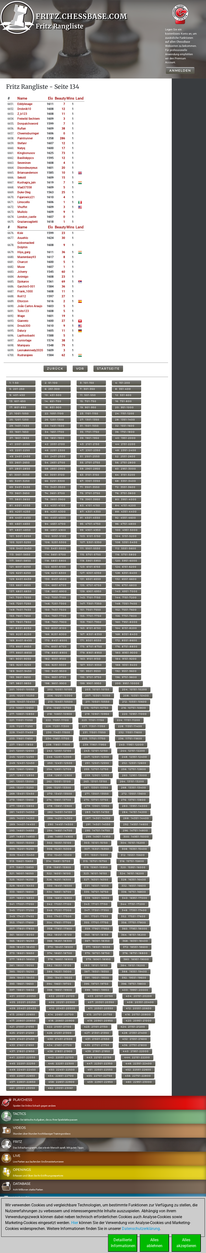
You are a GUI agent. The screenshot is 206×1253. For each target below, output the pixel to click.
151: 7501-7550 (90, 609)
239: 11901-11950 (94, 744)
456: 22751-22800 (138, 1075)
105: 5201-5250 (20, 542)
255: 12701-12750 (96, 769)
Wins (70, 98)
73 (63, 153)
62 (63, 355)
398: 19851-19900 (59, 990)
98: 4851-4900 (55, 530)
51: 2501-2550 (90, 456)
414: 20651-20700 (61, 1014)
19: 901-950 (88, 407)
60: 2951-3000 (125, 468)
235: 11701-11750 (94, 738)
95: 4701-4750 (90, 523)
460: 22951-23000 (139, 1082)
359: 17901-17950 (97, 928)
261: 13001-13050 (22, 781)
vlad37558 (24, 187)
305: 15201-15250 (22, 849)
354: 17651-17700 (59, 922)
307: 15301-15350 (96, 849)
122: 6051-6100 (55, 566)
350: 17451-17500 (59, 916)
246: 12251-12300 (59, 757)
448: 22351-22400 (139, 1063)
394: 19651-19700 (59, 983)
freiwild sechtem (28, 118)
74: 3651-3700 (55, 493)
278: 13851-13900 (59, 806)
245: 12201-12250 (22, 757)
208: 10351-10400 (136, 695)
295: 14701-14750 (97, 830)
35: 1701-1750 (89, 432)
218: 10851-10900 (59, 714)
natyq (21, 148)
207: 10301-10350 (98, 695)
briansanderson (27, 172)
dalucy (21, 330)
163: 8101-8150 (90, 628)
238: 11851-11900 (58, 744)
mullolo (22, 212)
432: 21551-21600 (134, 1039)
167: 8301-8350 (91, 634)
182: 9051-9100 (55, 658)
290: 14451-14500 (60, 824)
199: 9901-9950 (91, 683)
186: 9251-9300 (56, 665)
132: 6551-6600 (126, 579)
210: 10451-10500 (60, 701)
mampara (23, 345)
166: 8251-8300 (56, 634)
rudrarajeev (25, 355)
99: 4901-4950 (90, 530)
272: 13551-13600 (134, 793)
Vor (80, 368)
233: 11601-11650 (21, 738)
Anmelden (180, 70)
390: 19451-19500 (59, 977)
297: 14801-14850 (22, 836)
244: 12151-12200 (133, 750)
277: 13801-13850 (22, 806)
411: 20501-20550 (100, 1008)
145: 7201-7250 (20, 603)
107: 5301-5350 (91, 542)
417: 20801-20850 (23, 1020)
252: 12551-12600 (134, 763)
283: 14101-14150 (97, 812)
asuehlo (22, 238)
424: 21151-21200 (133, 1026)
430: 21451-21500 (60, 1039)
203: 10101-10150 (97, 689)
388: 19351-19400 (134, 971)
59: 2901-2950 (90, 468)
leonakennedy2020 (30, 350)
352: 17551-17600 (133, 916)
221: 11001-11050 (21, 720)
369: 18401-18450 (22, 947)
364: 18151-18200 (133, 934)
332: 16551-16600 (134, 885)
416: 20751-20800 (138, 1014)
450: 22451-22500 (62, 1069)
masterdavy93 (26, 257)
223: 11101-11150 (93, 720)
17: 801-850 (18, 407)
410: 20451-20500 (62, 1008)
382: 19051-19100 (59, 965)
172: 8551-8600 (126, 640)
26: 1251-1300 (54, 419)
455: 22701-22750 (99, 1075)
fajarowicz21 (26, 197)
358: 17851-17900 (59, 928)
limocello (23, 202)
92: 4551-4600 (125, 517)
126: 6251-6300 (55, 573)
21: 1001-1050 (19, 413)
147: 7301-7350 (91, 603)
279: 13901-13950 (97, 806)
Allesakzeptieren (186, 1243)
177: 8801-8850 (21, 652)
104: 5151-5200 (126, 536)
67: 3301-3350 (90, 481)
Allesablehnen (154, 1243)
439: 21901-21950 (97, 1051)
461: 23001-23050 (22, 1088)
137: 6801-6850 (21, 591)
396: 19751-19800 (133, 983)
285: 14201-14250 (22, 818)
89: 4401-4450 (20, 517)
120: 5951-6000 (126, 560)
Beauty (60, 98)
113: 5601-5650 (20, 554)
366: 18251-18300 (59, 941)
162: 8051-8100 (56, 628)
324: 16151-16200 (132, 873)
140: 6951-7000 (126, 591)
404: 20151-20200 (139, 996)
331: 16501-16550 (97, 885)
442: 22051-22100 (61, 1057)
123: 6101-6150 (90, 566)
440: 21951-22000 (136, 1051)
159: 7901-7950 (91, 622)
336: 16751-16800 (133, 891)
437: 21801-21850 (22, 1051)
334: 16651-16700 (59, 891)
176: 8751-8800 (126, 646)
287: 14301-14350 (98, 818)
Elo (50, 98)
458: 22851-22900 (61, 1082)
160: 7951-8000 (126, 622)
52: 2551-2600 (125, 456)
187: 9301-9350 (91, 665)
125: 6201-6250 (20, 573)
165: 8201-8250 (21, 634)
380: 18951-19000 (136, 959)
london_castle (26, 217)
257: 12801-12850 (22, 775)
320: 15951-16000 (133, 867)
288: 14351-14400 (136, 818)
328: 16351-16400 (133, 879)
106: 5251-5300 (56, 542)
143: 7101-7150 (90, 597)
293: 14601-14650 (22, 830)
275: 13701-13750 (96, 799)
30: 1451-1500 (55, 425)
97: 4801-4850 (20, 530)
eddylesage (24, 104)
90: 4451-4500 (55, 517)
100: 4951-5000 (126, 530)
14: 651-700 (53, 401)
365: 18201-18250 (22, 941)
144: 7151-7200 (126, 597)
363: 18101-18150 (97, 934)
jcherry (22, 272)
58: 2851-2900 (55, 468)
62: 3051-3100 (55, 474)
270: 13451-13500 (59, 793)
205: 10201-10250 (22, 695)
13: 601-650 (18, 401)
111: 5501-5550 (90, 548)
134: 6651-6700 (56, 585)
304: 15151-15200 (133, 842)
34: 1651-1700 (54, 432)
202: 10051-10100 (59, 689)
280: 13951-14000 (135, 806)
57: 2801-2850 (20, 468)
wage (21, 316)
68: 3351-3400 (125, 481)
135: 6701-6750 (91, 585)
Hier (74, 1222)
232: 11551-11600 (130, 732)
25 (63, 192)
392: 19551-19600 (134, 977)
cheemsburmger (28, 133)
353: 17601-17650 (22, 922)
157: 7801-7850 (21, 622)
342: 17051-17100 (59, 904)
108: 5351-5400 (126, 542)
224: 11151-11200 (128, 720)
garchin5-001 (26, 286)
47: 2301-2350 (90, 450)
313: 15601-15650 (22, 861)
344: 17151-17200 (133, 904)
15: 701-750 (88, 401)
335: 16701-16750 (96, 891)
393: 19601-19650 (22, 983)
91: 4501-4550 (90, 517)
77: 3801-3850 (20, 499)
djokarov (23, 281)
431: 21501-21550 (97, 1039)
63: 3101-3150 (89, 474)
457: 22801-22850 (23, 1082)
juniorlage (24, 340)
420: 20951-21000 (139, 1020)
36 (63, 252)
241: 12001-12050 (22, 750)
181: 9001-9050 (20, 658)
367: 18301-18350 (97, 941)
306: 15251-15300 (59, 849)
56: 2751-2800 (125, 462)
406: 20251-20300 (62, 1002)
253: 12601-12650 (22, 769)
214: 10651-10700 (59, 707)
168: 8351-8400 (126, 634)
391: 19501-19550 (97, 977)
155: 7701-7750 (91, 615)
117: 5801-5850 (20, 560)
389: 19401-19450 (22, 977)
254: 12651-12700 (59, 769)
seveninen (24, 163)
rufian (21, 128)
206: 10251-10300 (60, 695)
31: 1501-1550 (89, 425)
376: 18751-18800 (135, 953)
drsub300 (23, 325)
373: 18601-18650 (22, 953)
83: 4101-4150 (90, 505)
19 (63, 316)
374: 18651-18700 (59, 953)
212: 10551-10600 (134, 701)
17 (63, 148)
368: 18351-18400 (135, 941)
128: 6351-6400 (126, 573)
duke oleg (24, 192)
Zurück (55, 368)
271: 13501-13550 (97, 793)
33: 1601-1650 (19, 432)
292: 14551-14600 (135, 824)
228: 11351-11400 (130, 726)
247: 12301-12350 (96, 757)
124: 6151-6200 (126, 566)
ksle (20, 233)
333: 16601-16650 (22, 891)
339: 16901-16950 (97, 898)
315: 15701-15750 (95, 861)
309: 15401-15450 (22, 855)
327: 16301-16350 (96, 879)
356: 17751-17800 (133, 922)
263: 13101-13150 (95, 781)
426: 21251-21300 (59, 1032)
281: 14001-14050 (22, 812)
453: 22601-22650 (22, 1075)
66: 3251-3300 (55, 481)
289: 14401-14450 (22, 824)
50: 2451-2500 (55, 456)
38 (63, 128)
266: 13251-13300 (59, 787)
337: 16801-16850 (22, 898)
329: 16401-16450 (22, 885)
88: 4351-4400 (126, 511)
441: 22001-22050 (22, 1057)
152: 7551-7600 (126, 609)
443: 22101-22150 (99, 1057)
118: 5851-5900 (55, 560)
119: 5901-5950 (90, 560)
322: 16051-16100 (59, 873)
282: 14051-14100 (59, 812)
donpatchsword (27, 123)
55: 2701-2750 (90, 462)
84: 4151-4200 (125, 505)
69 (63, 281)
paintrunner (25, 138)
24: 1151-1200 (124, 413)
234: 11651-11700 (57, 738)
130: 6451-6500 (56, 579)
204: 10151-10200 (134, 689)
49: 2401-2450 (20, 456)
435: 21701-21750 (97, 1045)
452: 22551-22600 (138, 1069)
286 (62, 138)
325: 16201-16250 (22, 879)
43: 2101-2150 (90, 444)
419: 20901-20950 (100, 1020)
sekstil (21, 177)
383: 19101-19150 (96, 965)
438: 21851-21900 (60, 1051)
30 (63, 238)
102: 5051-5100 (55, 536)
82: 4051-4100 (55, 505)
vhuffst (22, 207)
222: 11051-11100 (57, 720)
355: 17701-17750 (96, 922)
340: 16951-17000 (134, 898)
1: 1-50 (14, 382)
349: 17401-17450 (22, 916)
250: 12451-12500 (59, 763)
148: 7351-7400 (126, 603)
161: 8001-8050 (21, 628)
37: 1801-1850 (19, 438)
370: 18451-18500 (60, 947)
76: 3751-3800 (125, 493)
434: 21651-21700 (59, 1045)
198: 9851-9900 (56, 683)
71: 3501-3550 (90, 487)
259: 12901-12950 (97, 775)
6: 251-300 (52, 389)
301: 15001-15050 (22, 842)
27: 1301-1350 (89, 419)
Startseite (108, 368)
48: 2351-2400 (125, 450)
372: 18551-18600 (135, 947)
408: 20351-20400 (140, 1002)
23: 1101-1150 (89, 413)
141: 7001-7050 (20, 597)
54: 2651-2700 (55, 462)
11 (63, 114)
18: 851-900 (53, 407)
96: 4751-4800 (125, 523)
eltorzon (22, 301)
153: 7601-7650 (20, 615)
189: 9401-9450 (21, 671)
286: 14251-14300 (60, 818)
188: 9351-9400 (126, 665)
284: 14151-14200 (134, 812)
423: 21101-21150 (96, 1026)
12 (63, 109)
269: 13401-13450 (22, 793)
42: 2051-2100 (55, 444)
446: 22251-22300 (61, 1063)
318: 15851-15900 (59, 867)
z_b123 (22, 114)
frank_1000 (25, 291)
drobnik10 (24, 109)
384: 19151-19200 (133, 965)
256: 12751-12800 (133, 769)
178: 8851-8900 (56, 652)
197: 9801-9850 (21, 683)
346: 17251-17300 (59, 910)
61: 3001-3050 (20, 474)
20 (63, 168)
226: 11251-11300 (57, 726)
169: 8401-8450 (21, 640)
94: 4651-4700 (55, 523)
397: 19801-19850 (22, 990)
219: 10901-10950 (97, 714)
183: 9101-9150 (90, 658)
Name (22, 98)
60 (63, 272)
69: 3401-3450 (20, 487)
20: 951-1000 (124, 407)
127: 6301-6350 (91, 573)
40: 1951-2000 (125, 438)
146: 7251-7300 (56, 603)
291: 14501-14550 (98, 824)
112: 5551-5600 (125, 548)
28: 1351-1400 (125, 419)
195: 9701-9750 (91, 677)
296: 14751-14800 (135, 830)
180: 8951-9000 (126, 652)
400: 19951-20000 (135, 990)
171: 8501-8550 (91, 640)
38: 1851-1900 (55, 438)
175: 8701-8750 (91, 646)
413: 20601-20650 (22, 1014)
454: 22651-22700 (61, 1075)
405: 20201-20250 (23, 1002)
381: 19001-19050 (22, 965)
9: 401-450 (17, 395)
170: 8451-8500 (56, 640)
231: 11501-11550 (94, 732)
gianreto (22, 321)
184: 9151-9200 (126, 658)
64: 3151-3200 (125, 474)
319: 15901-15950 (96, 867)
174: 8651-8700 (56, 646)
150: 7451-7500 (56, 609)
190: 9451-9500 (56, 671)
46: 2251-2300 (55, 450)
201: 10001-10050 (22, 689)
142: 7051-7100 (55, 597)
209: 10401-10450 (22, 701)
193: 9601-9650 (20, 677)
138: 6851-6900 (56, 591)
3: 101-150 (87, 382)
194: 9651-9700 (56, 677)
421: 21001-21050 (22, 1026)
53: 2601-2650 (20, 462)
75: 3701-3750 (90, 493)
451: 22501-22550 (100, 1069)
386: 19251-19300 (59, 971)
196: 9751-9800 (126, 677)
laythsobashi (26, 335)
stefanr (22, 143)
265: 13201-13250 (22, 787)
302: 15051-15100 (59, 842)
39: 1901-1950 (89, 438)
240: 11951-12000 (131, 744)
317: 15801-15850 (22, 867)
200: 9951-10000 (127, 683)
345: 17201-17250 (22, 910)
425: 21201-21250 (22, 1032)
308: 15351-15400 (134, 849)
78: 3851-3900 (55, 499)
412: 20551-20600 (139, 1008)
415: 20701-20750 (99, 1014)
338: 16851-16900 (59, 898)
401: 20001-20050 (23, 996)
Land (79, 98)
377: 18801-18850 (22, 959)
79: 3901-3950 (90, 499)
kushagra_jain (26, 182)
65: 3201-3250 (20, 481)
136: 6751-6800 (126, 585)
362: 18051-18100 (59, 934)
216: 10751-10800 (133, 707)
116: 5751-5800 (126, 554)
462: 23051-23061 (60, 1088)
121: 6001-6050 (20, 566)
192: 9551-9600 (126, 671)
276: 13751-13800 (133, 799)
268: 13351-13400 (133, 787)
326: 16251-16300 (59, 879)
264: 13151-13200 (132, 781)
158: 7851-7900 (56, 622)
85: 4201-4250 (20, 511)
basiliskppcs (25, 158)
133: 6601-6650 (20, 585)
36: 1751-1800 (125, 432)
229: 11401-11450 (22, 732)
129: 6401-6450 (21, 579)
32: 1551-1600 (125, 425)
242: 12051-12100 (59, 750)
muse (21, 267)
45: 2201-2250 (20, 450)
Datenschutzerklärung (141, 1228)
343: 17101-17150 (96, 904)
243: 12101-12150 (96, 750)
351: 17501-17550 (96, 916)
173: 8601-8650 (21, 646)
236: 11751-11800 (130, 738)
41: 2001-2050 (20, 444)
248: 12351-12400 (134, 757)
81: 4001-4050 (20, 505)
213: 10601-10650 (22, 707)
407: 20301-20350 (101, 1002)
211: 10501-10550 (98, 701)
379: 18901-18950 (98, 959)
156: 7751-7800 (126, 615)
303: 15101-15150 (96, 842)
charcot (22, 262)
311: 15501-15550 (96, 855)
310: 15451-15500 (59, 855)
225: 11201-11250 (21, 726)
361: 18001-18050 (22, 934)
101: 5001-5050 (20, 536)
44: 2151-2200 (125, 444)
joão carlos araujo (29, 306)
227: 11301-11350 (93, 726)
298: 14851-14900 (60, 836)
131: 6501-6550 (90, 579)
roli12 (21, 296)
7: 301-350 (87, 389)
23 (63, 233)
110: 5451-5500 (55, 548)
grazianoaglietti (27, 221)
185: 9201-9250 (20, 665)
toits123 (23, 311)
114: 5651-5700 (55, 554)
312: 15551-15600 (133, 855)
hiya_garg (23, 252)
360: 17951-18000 (134, 928)
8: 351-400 (123, 389)
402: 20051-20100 (62, 996)
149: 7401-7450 (20, 609)
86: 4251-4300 (55, 511)
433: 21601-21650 (22, 1045)
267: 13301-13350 (96, 787)
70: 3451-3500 (55, 487)
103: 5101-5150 (90, 536)
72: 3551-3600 (125, 487)
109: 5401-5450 (21, 548)
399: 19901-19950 (97, 990)
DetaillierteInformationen (123, 1243)
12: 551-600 (123, 395)
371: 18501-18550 (98, 947)
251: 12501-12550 (97, 763)
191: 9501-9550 (90, 671)
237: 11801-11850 (22, 744)
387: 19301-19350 (96, 971)
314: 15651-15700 (58, 861)
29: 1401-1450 (19, 425)
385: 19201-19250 (22, 971)
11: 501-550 (88, 395)
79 (63, 345)
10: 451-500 (53, 395)
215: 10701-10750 (96, 707)
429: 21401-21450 (22, 1039)
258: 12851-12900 (59, 775)
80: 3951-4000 (126, 499)
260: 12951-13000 (134, 775)
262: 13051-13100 (59, 781)
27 (63, 296)
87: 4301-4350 (90, 511)
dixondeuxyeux (27, 168)
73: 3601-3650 (20, 493)
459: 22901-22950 (100, 1082)
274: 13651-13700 (59, 799)
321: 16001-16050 (22, 873)
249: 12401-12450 (22, 763)
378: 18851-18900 (60, 959)
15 (63, 177)
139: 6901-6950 (91, 591)
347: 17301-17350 (96, 910)
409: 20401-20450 (23, 1008)
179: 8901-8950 (91, 652)
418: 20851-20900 (61, 1020)
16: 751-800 (123, 401)
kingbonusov (26, 153)
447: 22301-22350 (100, 1063)
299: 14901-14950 (98, 836)
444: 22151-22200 (137, 1057)
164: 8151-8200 (126, 628)
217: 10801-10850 (22, 714)
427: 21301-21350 (96, 1032)
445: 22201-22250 (22, 1063)
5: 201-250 (17, 389)
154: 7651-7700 (56, 615)
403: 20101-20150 (100, 996)
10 (63, 172)
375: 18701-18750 (97, 953)
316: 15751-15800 (132, 861)
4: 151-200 (122, 382)
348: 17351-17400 (134, 910)
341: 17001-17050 (22, 904)
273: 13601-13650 (22, 799)
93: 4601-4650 (20, 523)
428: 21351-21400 (134, 1032)
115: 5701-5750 (90, 554)
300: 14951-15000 (136, 836)
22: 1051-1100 (54, 413)
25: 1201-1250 (19, 419)
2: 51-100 (51, 382)
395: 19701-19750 (96, 983)
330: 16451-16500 (59, 885)
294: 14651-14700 (59, 830)
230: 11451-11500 (58, 732)
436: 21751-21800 (134, 1045)
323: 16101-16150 (95, 873)
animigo (22, 276)
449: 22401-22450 (23, 1069)
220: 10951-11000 (134, 714)
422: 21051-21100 (59, 1026)
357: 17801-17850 (22, 928)
